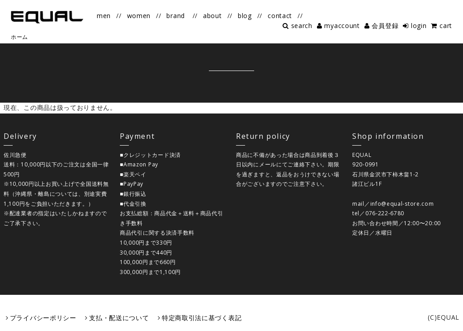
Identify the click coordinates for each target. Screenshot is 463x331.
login (419, 25)
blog (245, 15)
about (212, 15)
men (104, 15)
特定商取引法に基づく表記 (201, 317)
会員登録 (385, 25)
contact (280, 15)
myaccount (341, 25)
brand (175, 15)
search (301, 25)
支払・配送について (119, 317)
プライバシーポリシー (43, 317)
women (139, 15)
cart (445, 25)
